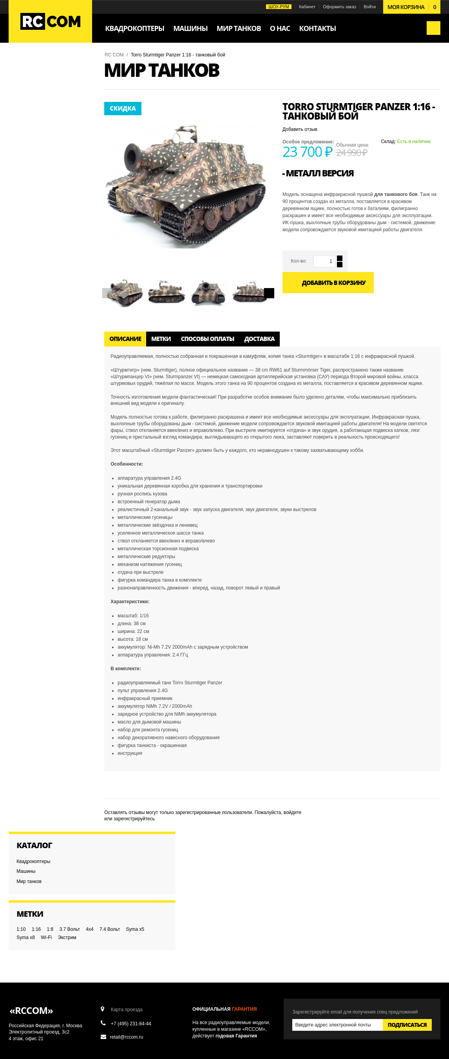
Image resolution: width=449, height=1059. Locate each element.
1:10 (22, 148)
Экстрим (68, 165)
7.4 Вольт (41, 157)
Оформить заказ (338, 6)
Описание (126, 337)
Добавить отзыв (299, 129)
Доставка (261, 337)
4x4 (21, 157)
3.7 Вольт (71, 148)
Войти (368, 6)
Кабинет (306, 6)
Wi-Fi (47, 165)
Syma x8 (27, 165)
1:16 (37, 148)
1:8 (51, 148)
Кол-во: (299, 261)
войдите (293, 811)
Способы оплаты (208, 337)
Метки (162, 337)
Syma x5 (67, 157)
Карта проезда (127, 883)
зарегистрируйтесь (135, 817)
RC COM (115, 55)
